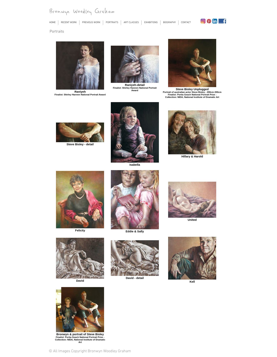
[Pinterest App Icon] (209, 21)
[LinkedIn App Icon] (214, 21)
